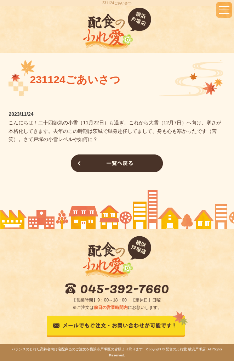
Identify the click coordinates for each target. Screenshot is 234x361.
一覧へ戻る (117, 163)
